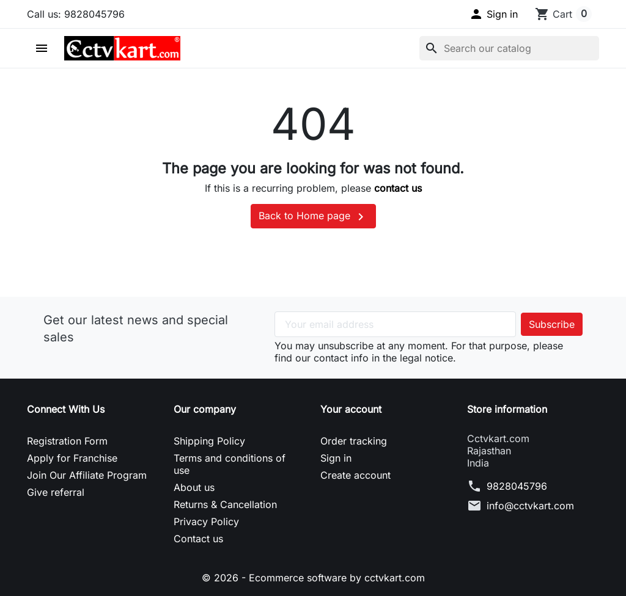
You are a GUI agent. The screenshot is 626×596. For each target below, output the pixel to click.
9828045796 (517, 486)
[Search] (509, 48)
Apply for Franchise (72, 458)
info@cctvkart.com (530, 506)
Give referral (55, 492)
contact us (398, 188)
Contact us (198, 538)
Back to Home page (313, 216)
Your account (350, 409)
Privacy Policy (206, 521)
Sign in (336, 458)
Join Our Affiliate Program (87, 475)
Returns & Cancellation (225, 504)
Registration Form (67, 441)
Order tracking (353, 441)
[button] (493, 14)
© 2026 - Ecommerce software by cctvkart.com (313, 578)
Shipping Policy (209, 441)
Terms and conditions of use (229, 464)
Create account (355, 475)
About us (194, 487)
